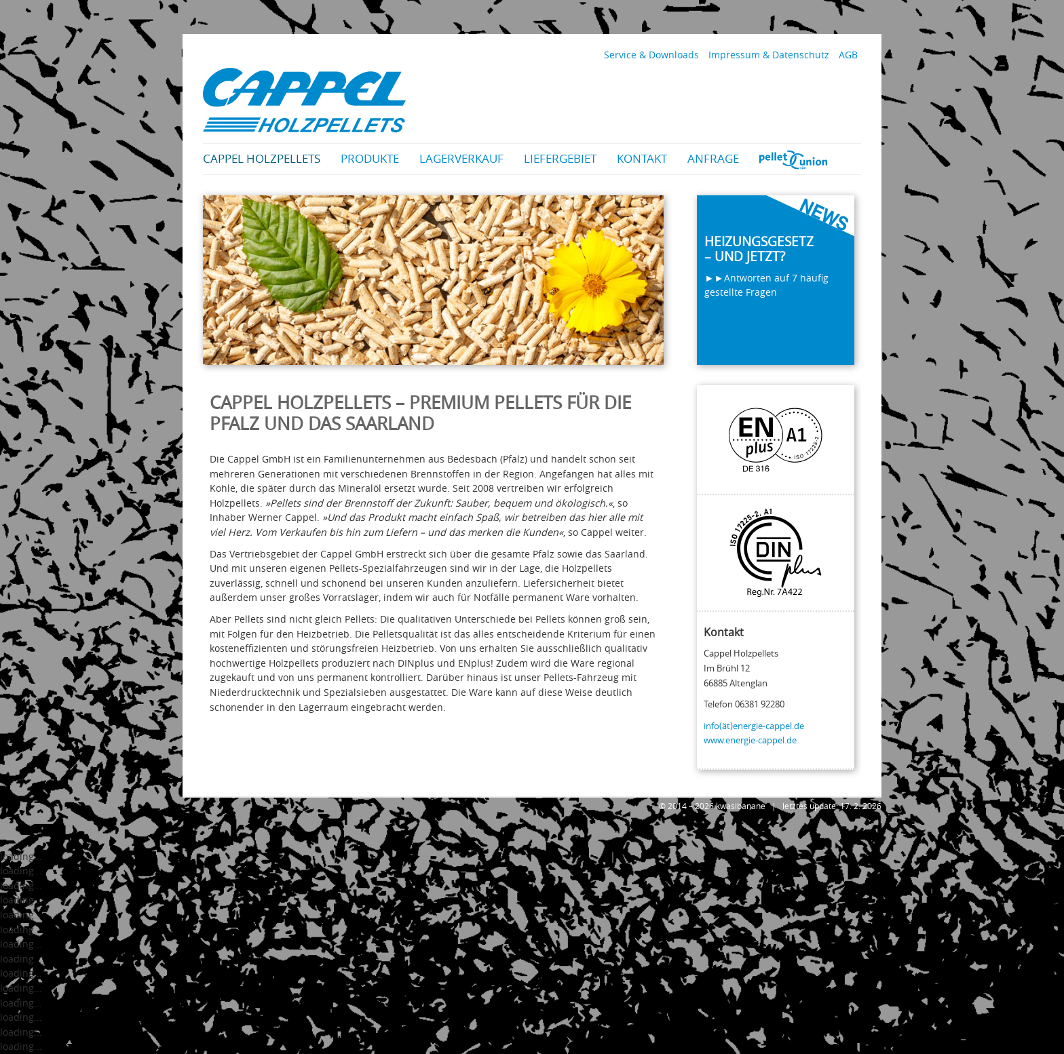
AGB (848, 54)
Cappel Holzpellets (261, 158)
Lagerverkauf (461, 158)
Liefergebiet (560, 158)
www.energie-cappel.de (750, 740)
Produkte (370, 158)
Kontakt (642, 158)
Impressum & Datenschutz (768, 54)
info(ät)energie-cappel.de (754, 726)
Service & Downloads (651, 54)
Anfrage (713, 158)
